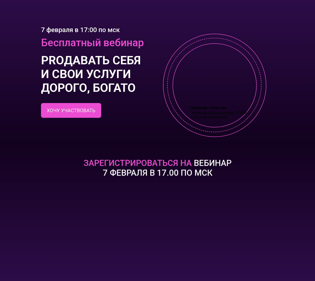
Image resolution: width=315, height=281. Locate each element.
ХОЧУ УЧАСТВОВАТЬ (71, 110)
